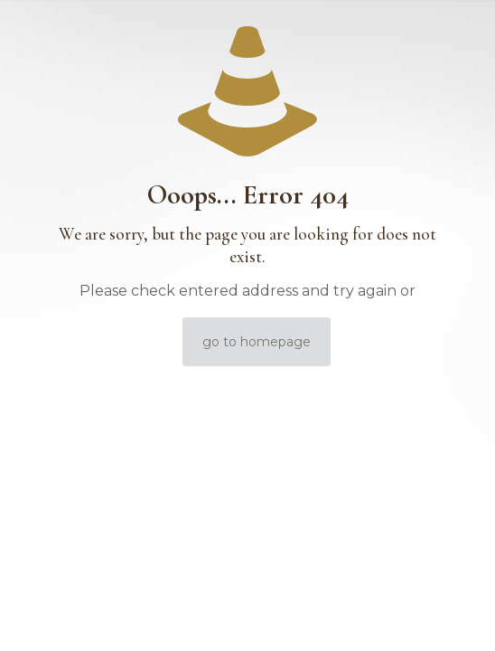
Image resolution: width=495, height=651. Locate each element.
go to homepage (256, 342)
